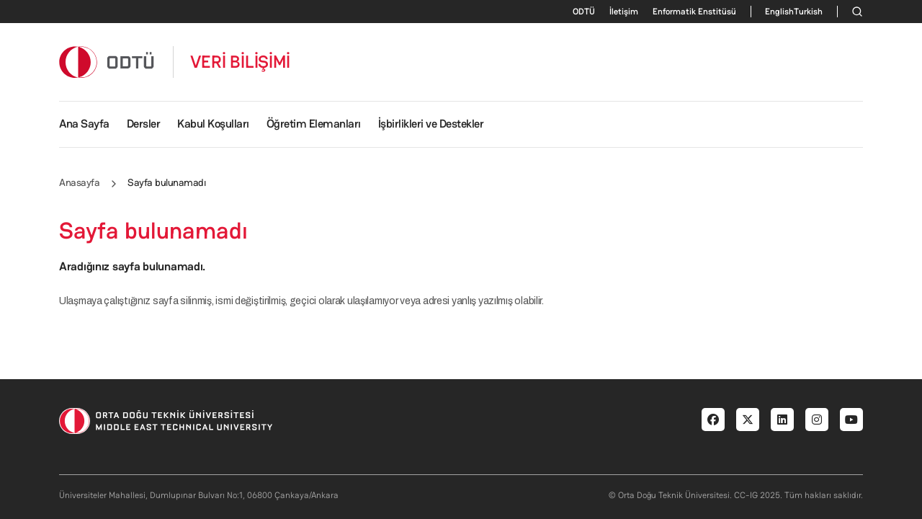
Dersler (144, 123)
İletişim (623, 11)
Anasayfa (79, 182)
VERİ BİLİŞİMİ (240, 62)
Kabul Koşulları (213, 123)
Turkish (808, 11)
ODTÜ (584, 11)
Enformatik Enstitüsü (694, 11)
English (779, 11)
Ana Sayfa (84, 123)
